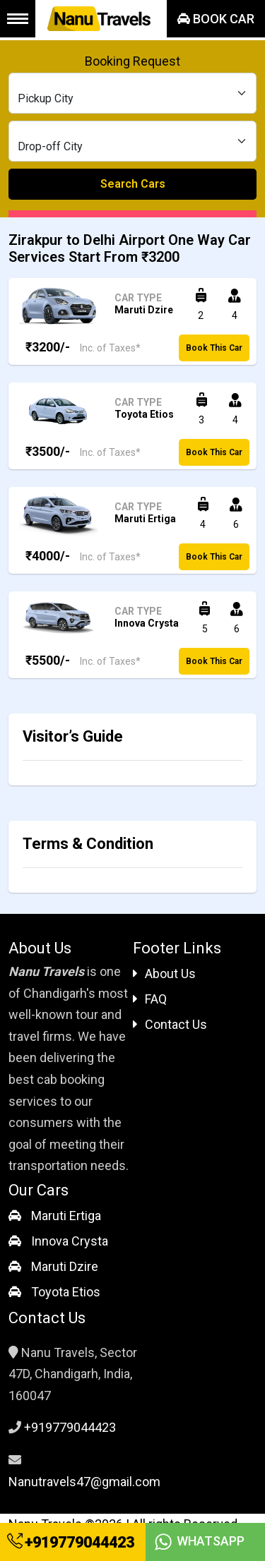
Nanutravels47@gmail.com (84, 1481)
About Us (164, 973)
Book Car (215, 18)
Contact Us (170, 1024)
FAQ (150, 999)
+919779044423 (70, 1542)
